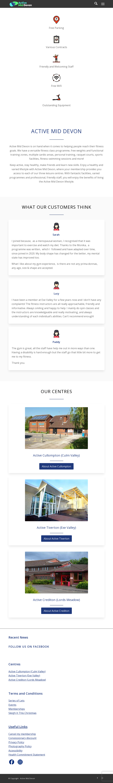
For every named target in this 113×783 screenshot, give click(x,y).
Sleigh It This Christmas (22, 713)
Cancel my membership (22, 734)
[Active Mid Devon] (46, 4)
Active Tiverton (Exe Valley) (24, 675)
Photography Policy (20, 746)
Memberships (16, 709)
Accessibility (15, 750)
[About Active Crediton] (56, 611)
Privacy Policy (16, 742)
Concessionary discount (22, 738)
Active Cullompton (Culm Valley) (27, 671)
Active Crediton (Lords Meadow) (27, 679)
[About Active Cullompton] (56, 466)
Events (12, 705)
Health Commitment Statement (26, 754)
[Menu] (103, 4)
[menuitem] (94, 4)
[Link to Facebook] (97, 778)
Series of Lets (16, 700)
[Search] (94, 4)
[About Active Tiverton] (56, 538)
